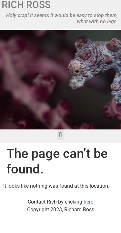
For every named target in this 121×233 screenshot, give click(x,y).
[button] (60, 134)
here (88, 202)
